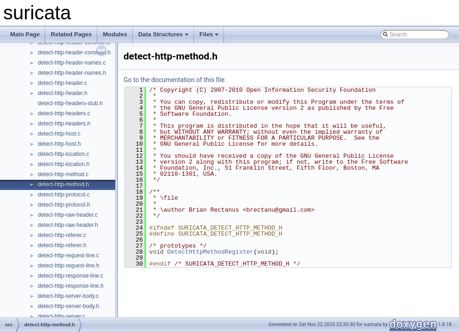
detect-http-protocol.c (64, 194)
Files (209, 34)
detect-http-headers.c (64, 113)
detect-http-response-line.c (70, 276)
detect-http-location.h (63, 164)
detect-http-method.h (63, 184)
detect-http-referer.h (62, 245)
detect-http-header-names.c (72, 62)
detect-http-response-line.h (71, 286)
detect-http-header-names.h (72, 73)
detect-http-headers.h (64, 123)
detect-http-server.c (61, 316)
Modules (115, 34)
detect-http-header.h (62, 93)
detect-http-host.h (59, 144)
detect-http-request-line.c (68, 255)
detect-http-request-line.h (68, 265)
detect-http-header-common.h (74, 52)
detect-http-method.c (63, 174)
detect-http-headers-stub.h (70, 103)
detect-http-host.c (59, 133)
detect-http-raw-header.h (68, 225)
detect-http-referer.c (62, 235)
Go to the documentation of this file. (175, 79)
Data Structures (163, 34)
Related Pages (71, 34)
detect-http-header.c (62, 83)
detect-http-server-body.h (68, 306)
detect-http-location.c (63, 154)
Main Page (25, 34)
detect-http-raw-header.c (68, 215)
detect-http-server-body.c (68, 296)
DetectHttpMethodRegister (210, 252)
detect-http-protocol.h (64, 205)
